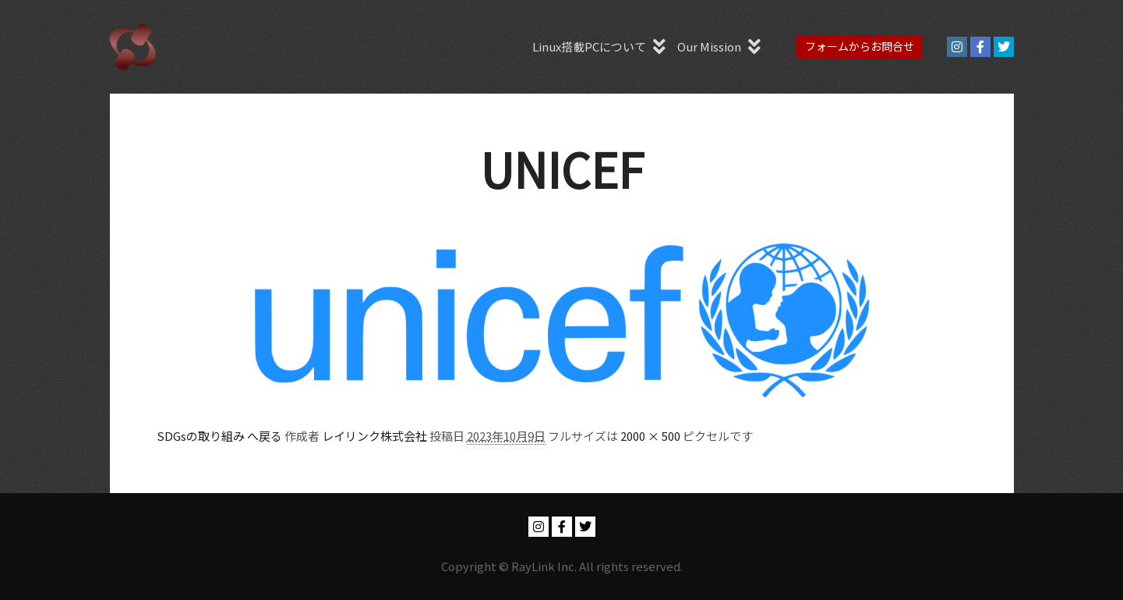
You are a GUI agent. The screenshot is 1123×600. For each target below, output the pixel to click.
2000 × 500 (650, 436)
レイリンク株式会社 (374, 436)
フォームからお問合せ (859, 46)
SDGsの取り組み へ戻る (219, 436)
